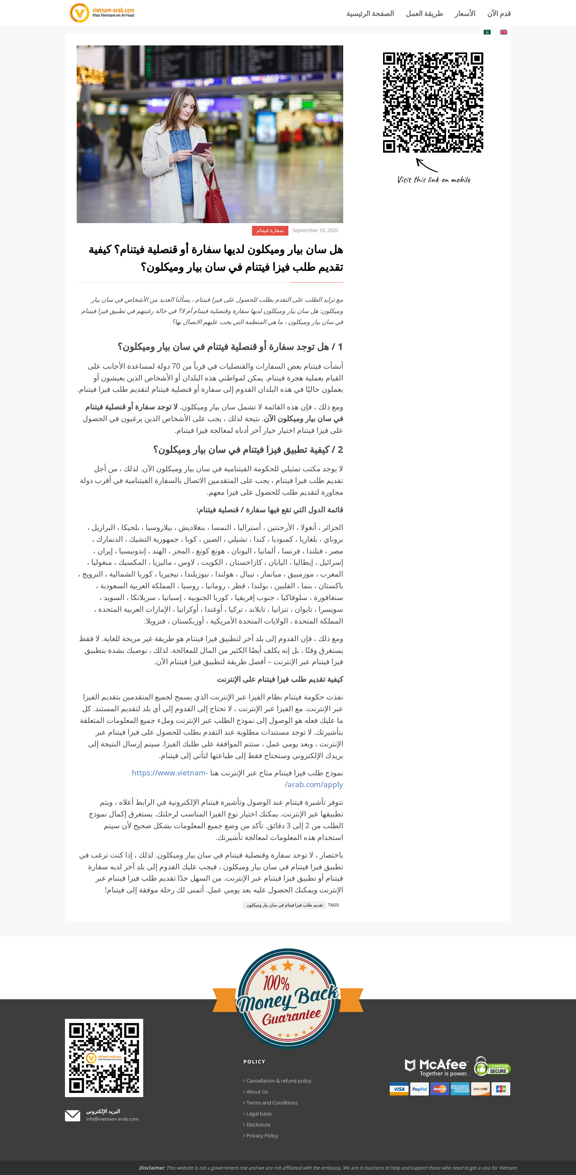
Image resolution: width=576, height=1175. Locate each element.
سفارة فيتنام (270, 230)
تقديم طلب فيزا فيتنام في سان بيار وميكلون (285, 905)
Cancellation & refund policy (279, 1080)
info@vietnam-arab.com (112, 1119)
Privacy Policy (262, 1135)
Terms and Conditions (272, 1102)
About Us (257, 1091)
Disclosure (258, 1124)
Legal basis (259, 1113)
